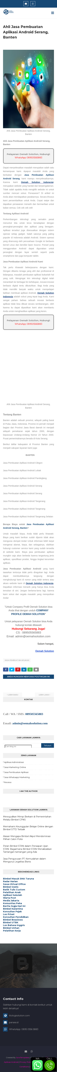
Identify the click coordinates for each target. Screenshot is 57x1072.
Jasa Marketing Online (15, 767)
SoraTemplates (22, 1057)
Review (7, 782)
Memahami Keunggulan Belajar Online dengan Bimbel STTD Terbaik (28, 828)
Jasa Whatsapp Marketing (17, 777)
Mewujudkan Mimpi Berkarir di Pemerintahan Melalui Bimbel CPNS (27, 818)
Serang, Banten (20, 528)
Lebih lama (44, 695)
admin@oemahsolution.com (30, 723)
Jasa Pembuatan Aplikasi (17, 660)
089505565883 (34, 714)
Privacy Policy (26, 1062)
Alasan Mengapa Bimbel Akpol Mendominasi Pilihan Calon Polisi (26, 838)
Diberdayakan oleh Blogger (23, 976)
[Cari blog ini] (18, 746)
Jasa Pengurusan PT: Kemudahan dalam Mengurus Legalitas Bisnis (24, 860)
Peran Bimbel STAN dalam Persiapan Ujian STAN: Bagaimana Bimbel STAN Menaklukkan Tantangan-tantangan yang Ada (27, 849)
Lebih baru (13, 695)
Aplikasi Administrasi (14, 762)
